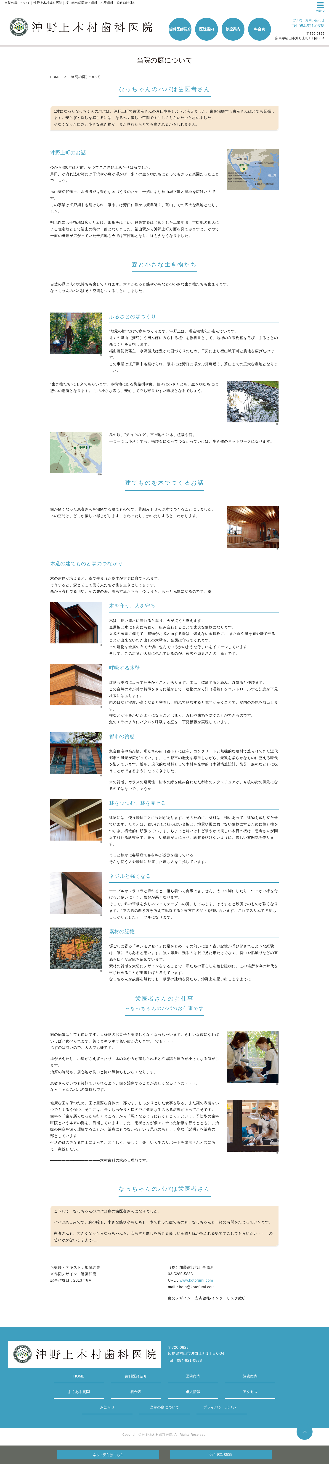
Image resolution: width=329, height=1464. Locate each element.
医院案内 (193, 1376)
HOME (55, 77)
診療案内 (250, 1376)
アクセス (250, 1392)
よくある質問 (79, 1392)
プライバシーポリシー (221, 1407)
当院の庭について (164, 1407)
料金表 (135, 1392)
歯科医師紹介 (136, 1376)
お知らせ (107, 1407)
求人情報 (193, 1392)
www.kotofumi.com (196, 1280)
